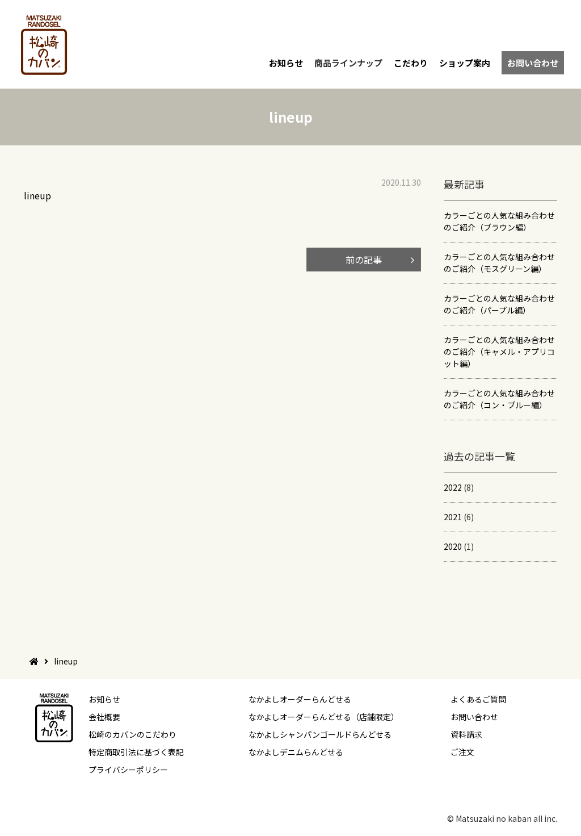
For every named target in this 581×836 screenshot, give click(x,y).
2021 (453, 516)
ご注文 (462, 752)
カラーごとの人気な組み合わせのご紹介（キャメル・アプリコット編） (499, 351)
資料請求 (466, 734)
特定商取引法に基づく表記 (136, 752)
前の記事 (364, 259)
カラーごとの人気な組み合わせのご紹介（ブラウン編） (499, 221)
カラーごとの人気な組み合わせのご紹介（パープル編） (499, 304)
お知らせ (286, 63)
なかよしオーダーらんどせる (300, 699)
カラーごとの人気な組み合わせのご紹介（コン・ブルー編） (499, 399)
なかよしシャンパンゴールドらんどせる (320, 734)
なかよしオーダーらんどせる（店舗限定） (324, 716)
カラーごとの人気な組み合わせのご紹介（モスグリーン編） (499, 262)
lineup (37, 195)
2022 (453, 487)
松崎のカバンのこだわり (132, 734)
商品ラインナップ (348, 63)
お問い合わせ (532, 63)
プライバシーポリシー (128, 769)
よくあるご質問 (478, 699)
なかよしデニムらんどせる (296, 752)
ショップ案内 (464, 63)
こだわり (411, 63)
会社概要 (104, 716)
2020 (453, 546)
